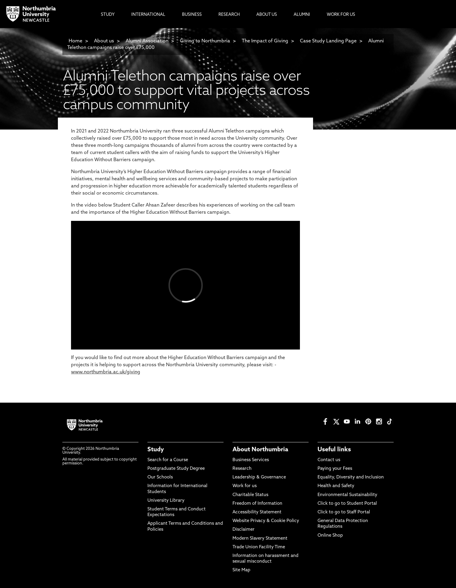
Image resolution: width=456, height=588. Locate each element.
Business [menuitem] (192, 15)
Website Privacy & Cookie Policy (265, 521)
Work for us (244, 486)
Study (155, 450)
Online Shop (330, 535)
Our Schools (160, 477)
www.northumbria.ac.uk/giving (105, 372)
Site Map (241, 570)
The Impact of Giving (265, 41)
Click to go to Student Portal (347, 503)
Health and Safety (336, 486)
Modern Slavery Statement (259, 538)
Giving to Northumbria (205, 41)
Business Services (250, 460)
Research (242, 469)
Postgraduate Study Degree (176, 469)
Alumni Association (147, 41)
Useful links (334, 450)
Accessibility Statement (256, 512)
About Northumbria (260, 450)
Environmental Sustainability (347, 495)
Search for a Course (167, 460)
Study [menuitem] (108, 15)
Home (75, 41)
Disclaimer (243, 529)
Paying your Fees (335, 469)
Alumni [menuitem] (302, 15)
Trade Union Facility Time (258, 547)
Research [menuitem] (229, 15)
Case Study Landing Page (328, 41)
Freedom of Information (257, 503)
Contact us (329, 460)
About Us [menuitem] (266, 15)
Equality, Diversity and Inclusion (351, 477)
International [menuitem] (148, 15)
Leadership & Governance (259, 477)
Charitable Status (250, 495)
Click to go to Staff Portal (344, 512)
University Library (165, 500)
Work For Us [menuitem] (341, 15)
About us (104, 41)
